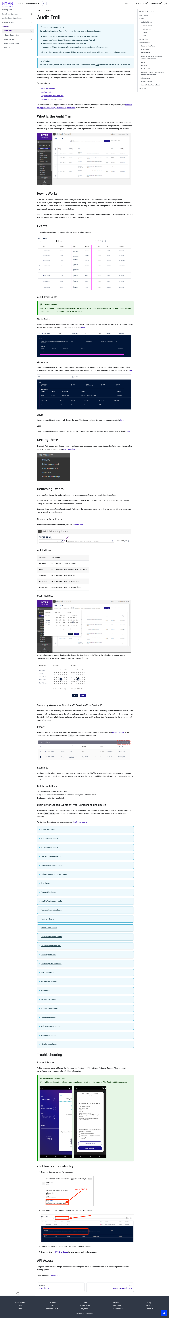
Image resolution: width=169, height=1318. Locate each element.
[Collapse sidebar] (17, 1293)
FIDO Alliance (117, 1309)
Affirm (19, 1309)
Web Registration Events (50, 1026)
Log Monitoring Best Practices (52, 96)
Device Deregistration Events (52, 865)
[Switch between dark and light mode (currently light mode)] (165, 3)
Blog (149, 1302)
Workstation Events (48, 1035)
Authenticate (20, 1302)
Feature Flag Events (48, 892)
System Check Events (49, 1017)
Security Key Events (48, 999)
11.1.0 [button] (19, 3)
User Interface (145, 53)
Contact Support (146, 82)
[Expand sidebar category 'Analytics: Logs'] (31, 39)
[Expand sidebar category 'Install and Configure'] (31, 14)
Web (144, 36)
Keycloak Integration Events (51, 910)
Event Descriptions (48, 88)
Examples (144, 65)
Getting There (143, 39)
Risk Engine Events (48, 972)
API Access (55, 1275)
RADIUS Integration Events (51, 946)
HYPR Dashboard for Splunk (51, 99)
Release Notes (84, 1306)
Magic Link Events (47, 919)
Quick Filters (145, 49)
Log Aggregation (47, 92)
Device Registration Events (51, 963)
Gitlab (149, 1306)
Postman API (142, 3)
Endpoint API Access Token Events (54, 874)
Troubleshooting (144, 78)
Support (129, 3)
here (97, 65)
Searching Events (144, 43)
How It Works (143, 15)
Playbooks (84, 1309)
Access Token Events (49, 829)
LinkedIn (117, 1306)
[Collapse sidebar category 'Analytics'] (31, 27)
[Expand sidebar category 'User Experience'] (31, 22)
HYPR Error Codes (61, 1252)
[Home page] (39, 11)
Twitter (117, 1302)
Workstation (147, 29)
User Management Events (51, 856)
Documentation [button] (31, 3)
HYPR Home (156, 3)
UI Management (120, 1082)
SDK (52, 1306)
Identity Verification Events (51, 901)
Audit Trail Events (146, 22)
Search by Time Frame (148, 46)
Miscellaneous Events (49, 1044)
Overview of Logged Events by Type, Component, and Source (152, 73)
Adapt (20, 1306)
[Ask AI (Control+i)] (163, 1312)
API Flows (52, 1302)
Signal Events (46, 990)
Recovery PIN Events (48, 954)
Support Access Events (49, 1008)
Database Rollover (147, 69)
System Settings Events (50, 981)
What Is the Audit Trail (146, 12)
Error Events (45, 883)
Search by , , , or (151, 57)
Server (145, 32)
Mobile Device (147, 25)
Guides (84, 1302)
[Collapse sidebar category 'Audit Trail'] (31, 31)
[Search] (44, 3)
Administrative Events (49, 838)
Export (143, 62)
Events (141, 19)
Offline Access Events (49, 928)
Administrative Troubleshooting (151, 85)
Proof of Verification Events (51, 937)
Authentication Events (49, 847)
